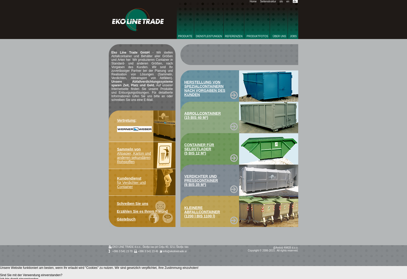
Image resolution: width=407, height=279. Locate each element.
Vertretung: (127, 120)
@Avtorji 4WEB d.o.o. (285, 247)
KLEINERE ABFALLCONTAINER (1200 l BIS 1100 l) (202, 212)
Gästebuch (126, 219)
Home (253, 1)
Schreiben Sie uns (132, 204)
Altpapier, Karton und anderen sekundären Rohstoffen (134, 155)
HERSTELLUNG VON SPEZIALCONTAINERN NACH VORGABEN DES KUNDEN (204, 88)
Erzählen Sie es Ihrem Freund (142, 211)
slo (281, 1)
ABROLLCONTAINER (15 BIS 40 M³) (202, 115)
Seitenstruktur (268, 1)
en (287, 1)
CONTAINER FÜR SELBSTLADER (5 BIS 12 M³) (199, 149)
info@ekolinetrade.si (175, 251)
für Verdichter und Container (131, 182)
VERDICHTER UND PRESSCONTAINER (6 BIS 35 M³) (201, 180)
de (294, 1)
